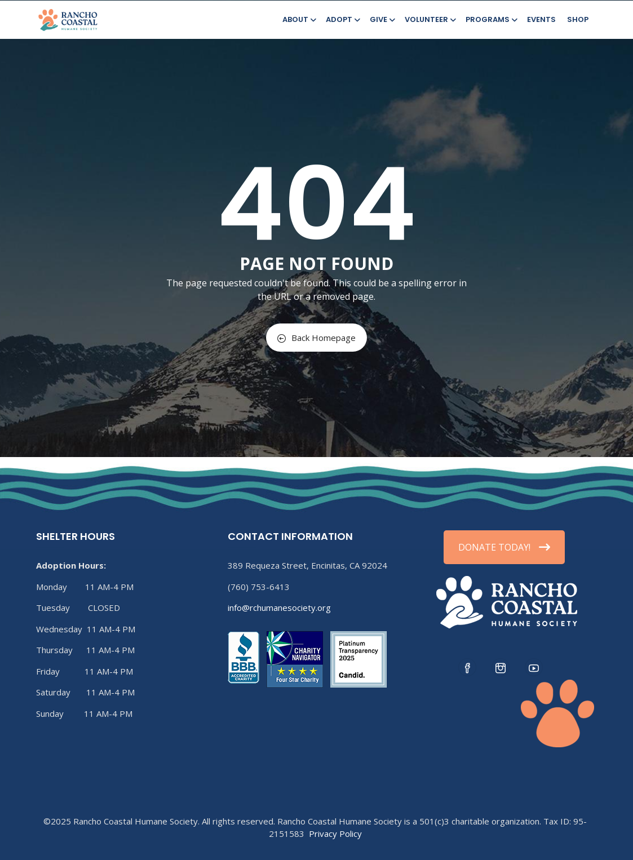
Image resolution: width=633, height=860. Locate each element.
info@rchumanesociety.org (279, 607)
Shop (577, 19)
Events (541, 19)
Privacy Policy (335, 833)
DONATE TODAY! (504, 547)
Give (381, 19)
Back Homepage (316, 337)
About (298, 19)
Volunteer (429, 19)
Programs (491, 19)
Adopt (342, 19)
